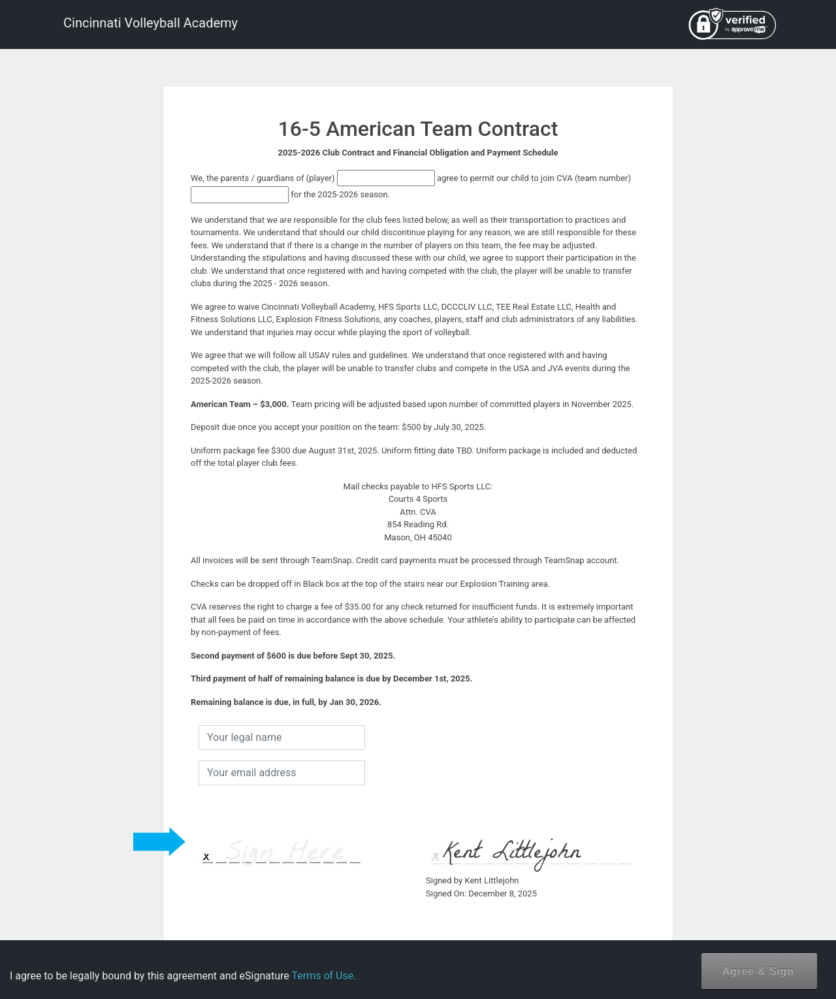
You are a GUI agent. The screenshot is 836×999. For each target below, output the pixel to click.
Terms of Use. (323, 976)
